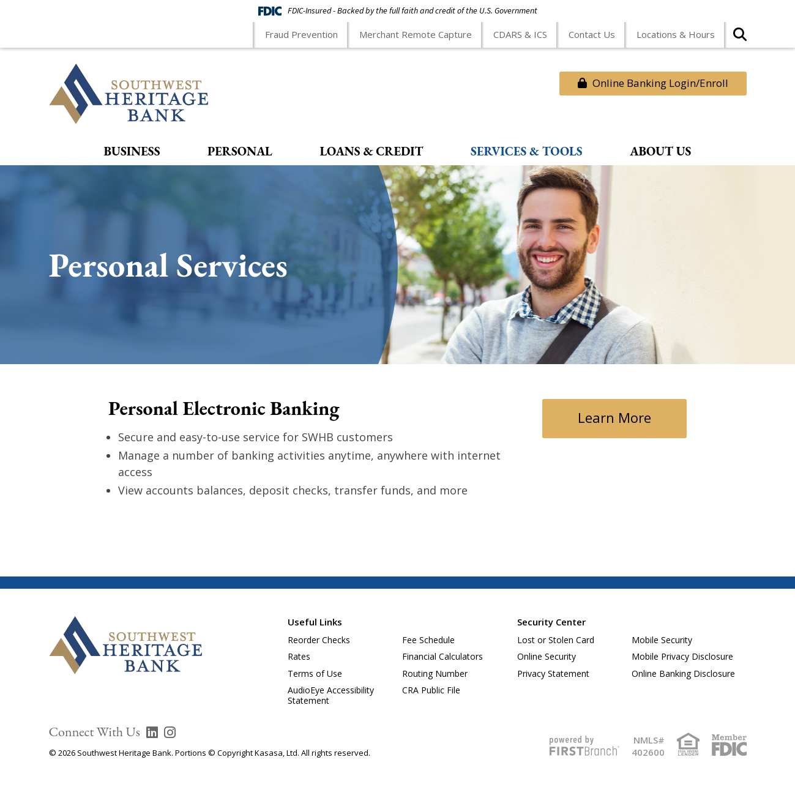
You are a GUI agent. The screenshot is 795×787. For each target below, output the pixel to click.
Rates (299, 656)
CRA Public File (431, 690)
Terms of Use (315, 673)
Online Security (546, 656)
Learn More (614, 416)
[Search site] (740, 38)
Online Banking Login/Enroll (653, 83)
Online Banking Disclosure (683, 673)
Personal (239, 151)
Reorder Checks (319, 640)
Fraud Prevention (301, 34)
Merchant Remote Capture (415, 34)
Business (132, 151)
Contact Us (592, 34)
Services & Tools (527, 151)
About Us (660, 151)
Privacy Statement (553, 673)
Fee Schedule (428, 640)
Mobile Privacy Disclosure (682, 656)
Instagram (170, 732)
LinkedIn (152, 732)
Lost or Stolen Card (555, 640)
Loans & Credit (371, 151)
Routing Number (435, 673)
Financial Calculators (442, 656)
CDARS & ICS (520, 34)
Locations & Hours (675, 34)
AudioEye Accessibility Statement (331, 695)
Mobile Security (662, 640)
